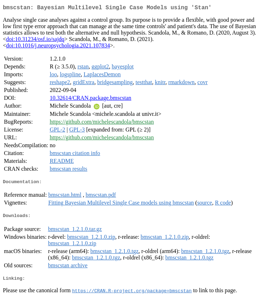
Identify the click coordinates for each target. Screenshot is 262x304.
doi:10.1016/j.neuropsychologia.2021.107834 (58, 47)
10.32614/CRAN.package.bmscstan (90, 99)
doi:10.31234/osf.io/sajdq (35, 40)
